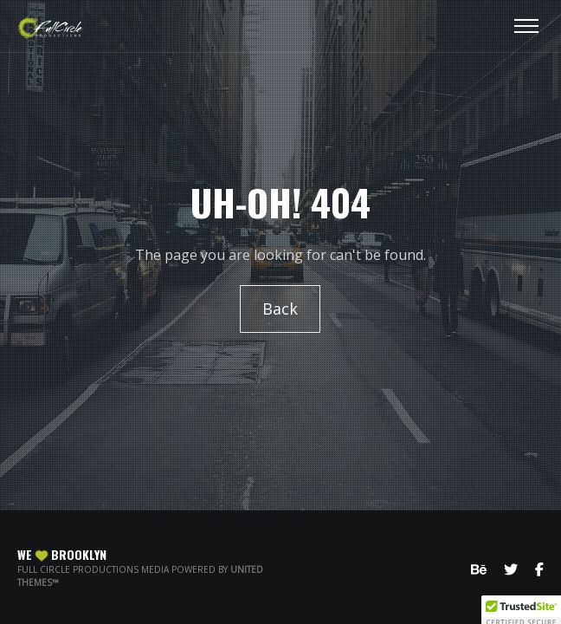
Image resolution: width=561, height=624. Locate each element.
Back (281, 308)
